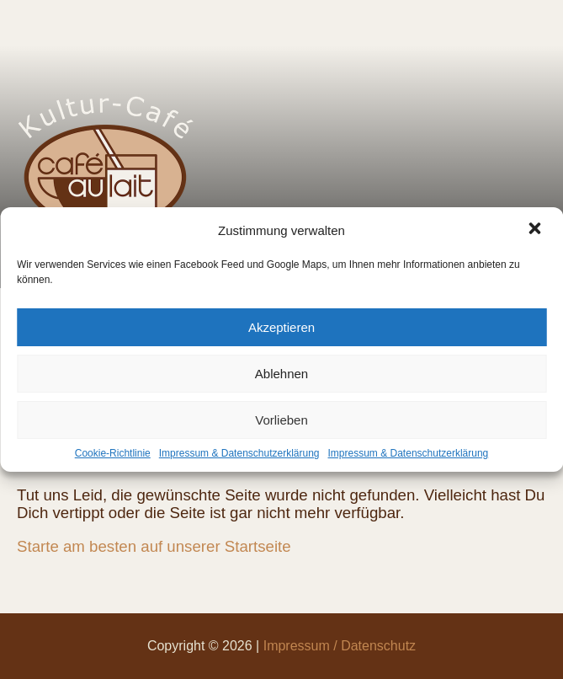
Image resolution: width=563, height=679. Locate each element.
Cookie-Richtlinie (113, 453)
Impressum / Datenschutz (339, 646)
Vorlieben (281, 420)
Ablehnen (281, 373)
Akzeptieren (281, 327)
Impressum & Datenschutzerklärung (239, 453)
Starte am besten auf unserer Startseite (154, 546)
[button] (536, 230)
